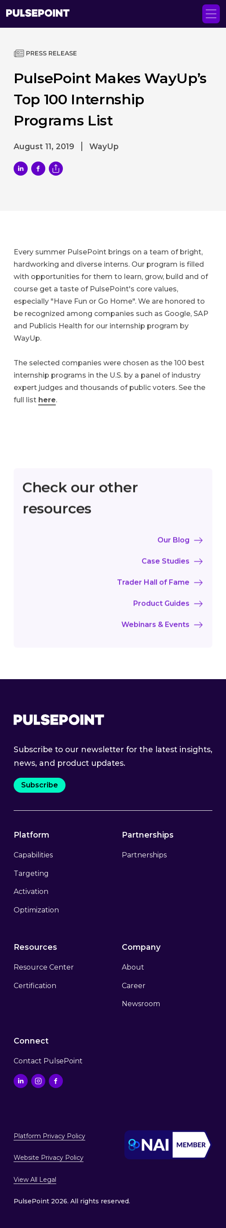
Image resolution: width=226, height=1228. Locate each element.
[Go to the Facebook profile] (56, 1081)
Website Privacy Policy (49, 1158)
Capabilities (33, 855)
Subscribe (39, 785)
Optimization (36, 910)
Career (134, 986)
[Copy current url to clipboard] (56, 169)
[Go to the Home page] (37, 13)
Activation (31, 891)
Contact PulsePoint (48, 1061)
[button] (211, 13)
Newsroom (141, 1004)
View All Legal (35, 1180)
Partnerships (144, 855)
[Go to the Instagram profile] (38, 1081)
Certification (35, 986)
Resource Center (44, 967)
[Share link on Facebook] (38, 169)
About (133, 967)
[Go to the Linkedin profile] (21, 1081)
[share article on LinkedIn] (21, 169)
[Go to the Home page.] (59, 719)
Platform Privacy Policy (49, 1136)
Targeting (31, 873)
